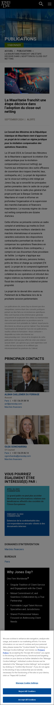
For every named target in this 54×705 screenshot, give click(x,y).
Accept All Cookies (27, 701)
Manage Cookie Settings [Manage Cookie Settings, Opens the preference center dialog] (27, 685)
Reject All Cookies (27, 693)
